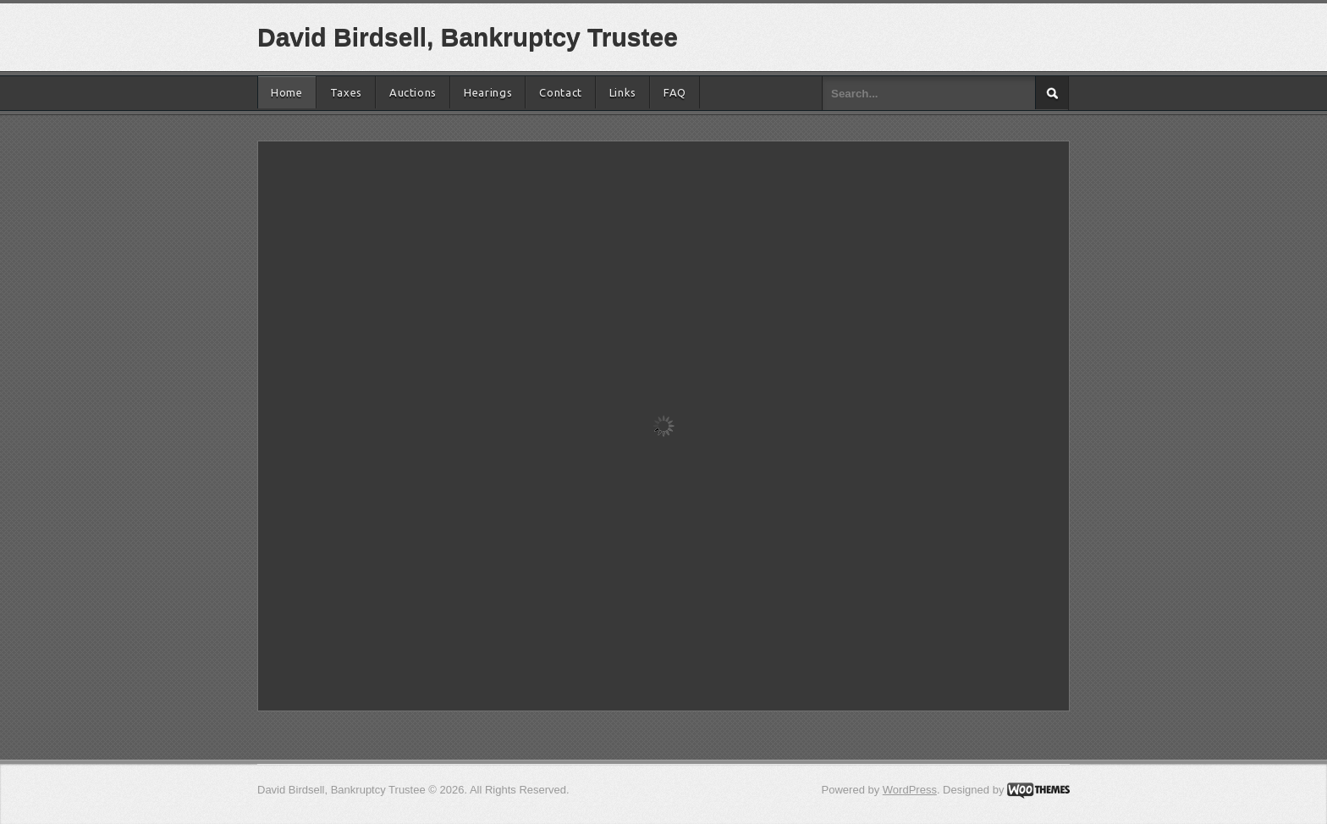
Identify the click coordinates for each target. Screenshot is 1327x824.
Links (622, 92)
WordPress (910, 789)
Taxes (346, 92)
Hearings (488, 92)
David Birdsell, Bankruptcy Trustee (467, 37)
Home (287, 92)
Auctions (413, 92)
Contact (560, 92)
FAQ (675, 92)
